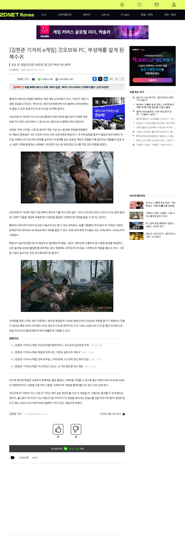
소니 (36, 458)
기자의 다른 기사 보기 (112, 414)
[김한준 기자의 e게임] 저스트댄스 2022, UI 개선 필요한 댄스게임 (48, 366)
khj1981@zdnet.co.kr (37, 414)
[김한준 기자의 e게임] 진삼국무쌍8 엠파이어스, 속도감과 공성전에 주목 (51, 345)
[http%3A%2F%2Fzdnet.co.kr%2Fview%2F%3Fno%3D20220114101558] (106, 79)
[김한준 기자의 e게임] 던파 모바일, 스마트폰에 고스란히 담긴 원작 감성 (51, 359)
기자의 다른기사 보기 (65, 79)
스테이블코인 (65, 14)
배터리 (86, 14)
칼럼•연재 (147, 14)
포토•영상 (170, 14)
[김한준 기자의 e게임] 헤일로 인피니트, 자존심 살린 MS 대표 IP (47, 352)
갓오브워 (25, 458)
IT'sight (125, 14)
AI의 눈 (105, 14)
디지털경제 (13, 70)
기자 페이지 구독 (45, 79)
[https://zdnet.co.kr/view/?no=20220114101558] (94, 79)
